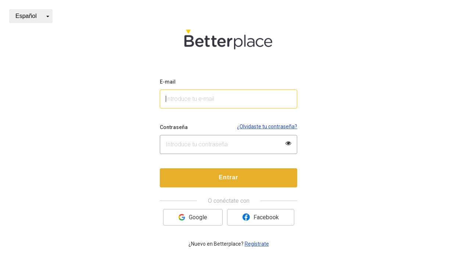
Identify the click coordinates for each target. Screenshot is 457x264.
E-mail (168, 82)
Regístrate (257, 244)
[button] (31, 16)
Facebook (260, 217)
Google (193, 217)
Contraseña (174, 127)
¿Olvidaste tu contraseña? (267, 126)
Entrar (228, 177)
